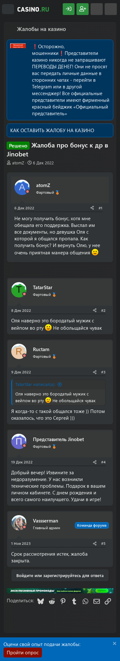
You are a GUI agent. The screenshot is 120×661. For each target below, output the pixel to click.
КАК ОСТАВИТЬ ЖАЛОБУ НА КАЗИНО (52, 130)
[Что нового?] (97, 9)
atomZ (18, 162)
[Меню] (8, 9)
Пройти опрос (23, 652)
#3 (103, 371)
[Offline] (27, 191)
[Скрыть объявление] (113, 644)
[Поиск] (111, 9)
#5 (103, 543)
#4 (103, 461)
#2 (103, 310)
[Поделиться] (92, 208)
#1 (100, 207)
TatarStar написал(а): (35, 384)
